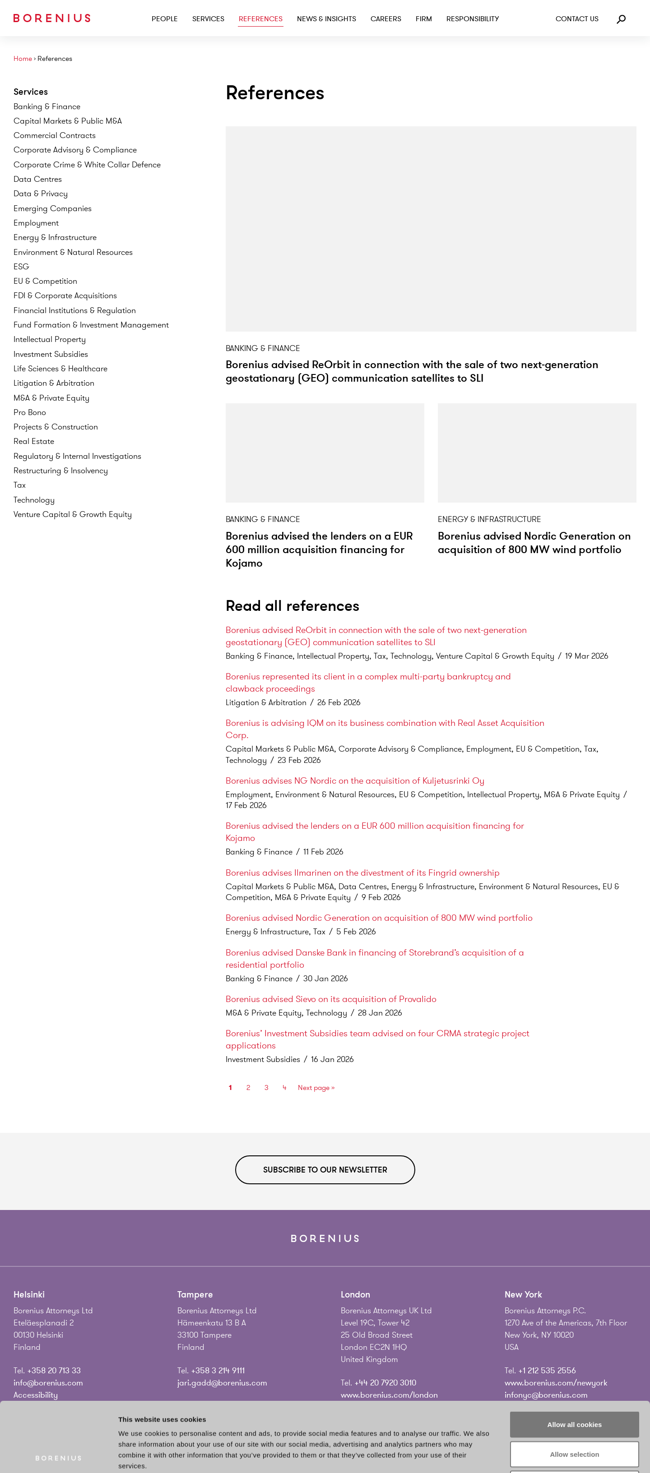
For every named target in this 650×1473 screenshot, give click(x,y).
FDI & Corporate (65, 295)
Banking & (47, 106)
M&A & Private (51, 397)
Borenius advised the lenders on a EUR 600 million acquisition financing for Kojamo (319, 549)
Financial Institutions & (75, 310)
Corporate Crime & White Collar (87, 164)
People (165, 19)
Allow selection (574, 1384)
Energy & (55, 237)
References (261, 19)
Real (34, 441)
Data (38, 179)
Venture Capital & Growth (73, 514)
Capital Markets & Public (68, 120)
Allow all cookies (575, 1354)
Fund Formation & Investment (91, 324)
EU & (45, 281)
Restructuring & (61, 470)
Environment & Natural (73, 252)
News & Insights (326, 19)
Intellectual (50, 339)
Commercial (55, 135)
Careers (386, 19)
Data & (41, 193)
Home (23, 59)
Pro (30, 412)
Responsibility (472, 19)
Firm (424, 19)
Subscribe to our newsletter (325, 1169)
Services (208, 19)
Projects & (56, 426)
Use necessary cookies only (574, 1414)
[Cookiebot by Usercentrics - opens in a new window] (58, 1455)
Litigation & (54, 383)
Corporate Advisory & (75, 149)
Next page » (316, 1088)
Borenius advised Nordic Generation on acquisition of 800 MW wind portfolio (534, 543)
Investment (51, 354)
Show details (474, 1455)
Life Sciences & (60, 368)
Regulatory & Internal (77, 456)
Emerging (53, 208)
